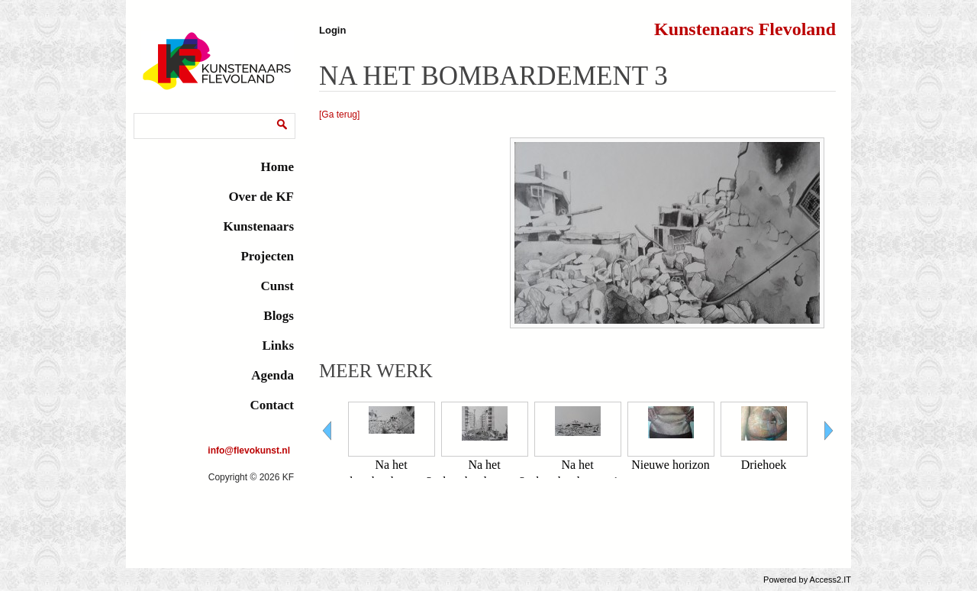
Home (277, 167)
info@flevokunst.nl (249, 450)
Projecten (267, 256)
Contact (272, 405)
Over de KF (261, 196)
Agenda (272, 375)
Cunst (277, 286)
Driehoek (764, 464)
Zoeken (152, 116)
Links (278, 345)
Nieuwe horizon (670, 464)
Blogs (278, 315)
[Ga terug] (339, 114)
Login (332, 30)
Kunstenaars (258, 226)
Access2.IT (830, 579)
